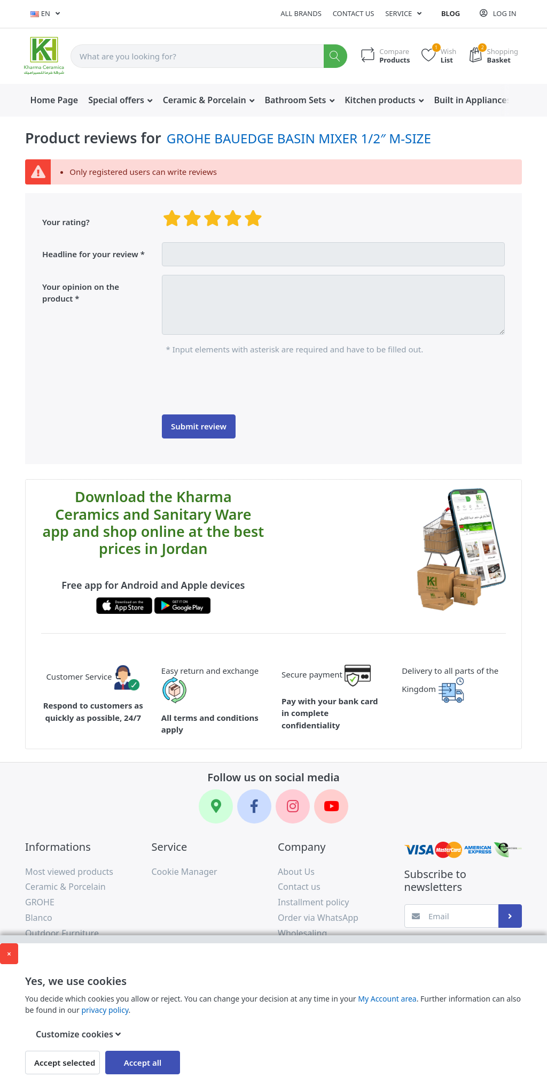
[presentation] (243, 385)
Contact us (353, 13)
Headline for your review (90, 254)
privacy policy (104, 1010)
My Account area (387, 999)
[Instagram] (293, 806)
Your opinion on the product (80, 292)
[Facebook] (254, 806)
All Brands (301, 13)
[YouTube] (331, 806)
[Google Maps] (216, 806)
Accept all (143, 1062)
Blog (450, 13)
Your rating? (66, 222)
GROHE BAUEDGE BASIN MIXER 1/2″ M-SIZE (299, 138)
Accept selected (64, 1062)
